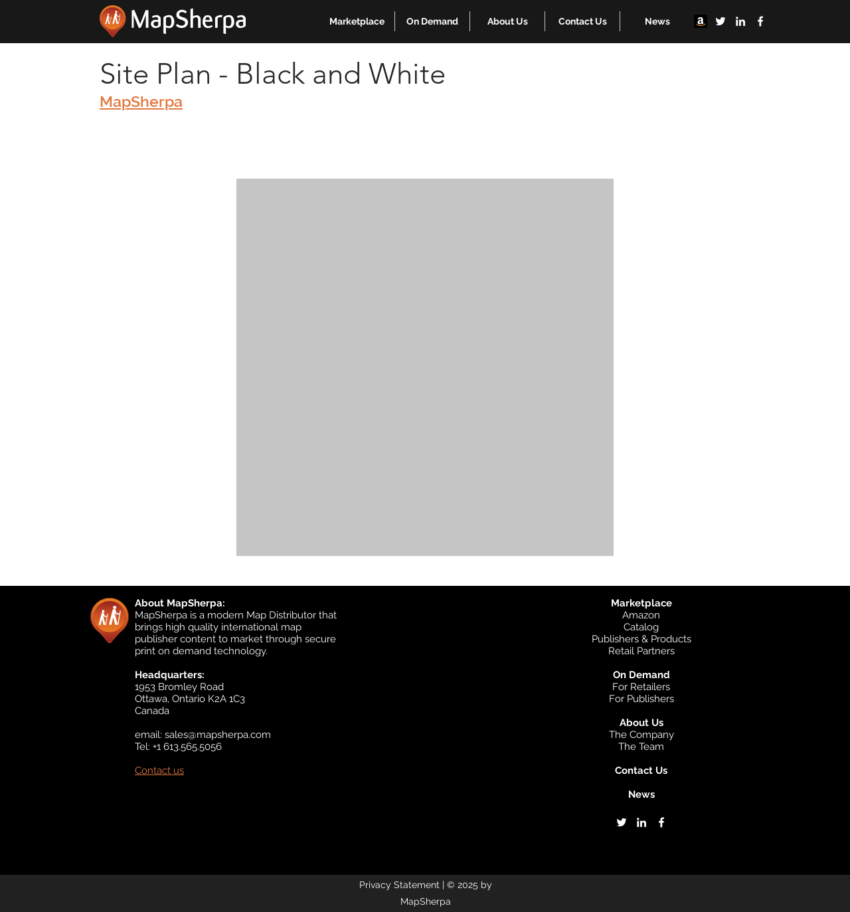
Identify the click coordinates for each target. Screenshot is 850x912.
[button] (356, 21)
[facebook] (760, 21)
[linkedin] (740, 21)
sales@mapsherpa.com (218, 735)
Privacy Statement (399, 884)
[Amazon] (700, 21)
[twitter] (720, 21)
